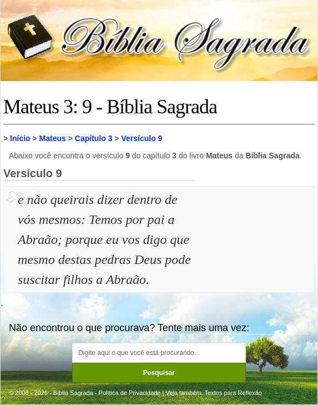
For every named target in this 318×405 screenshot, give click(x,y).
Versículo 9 (141, 138)
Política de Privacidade (130, 392)
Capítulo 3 (94, 138)
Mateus (52, 138)
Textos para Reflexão (233, 392)
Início (20, 138)
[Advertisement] (256, 245)
